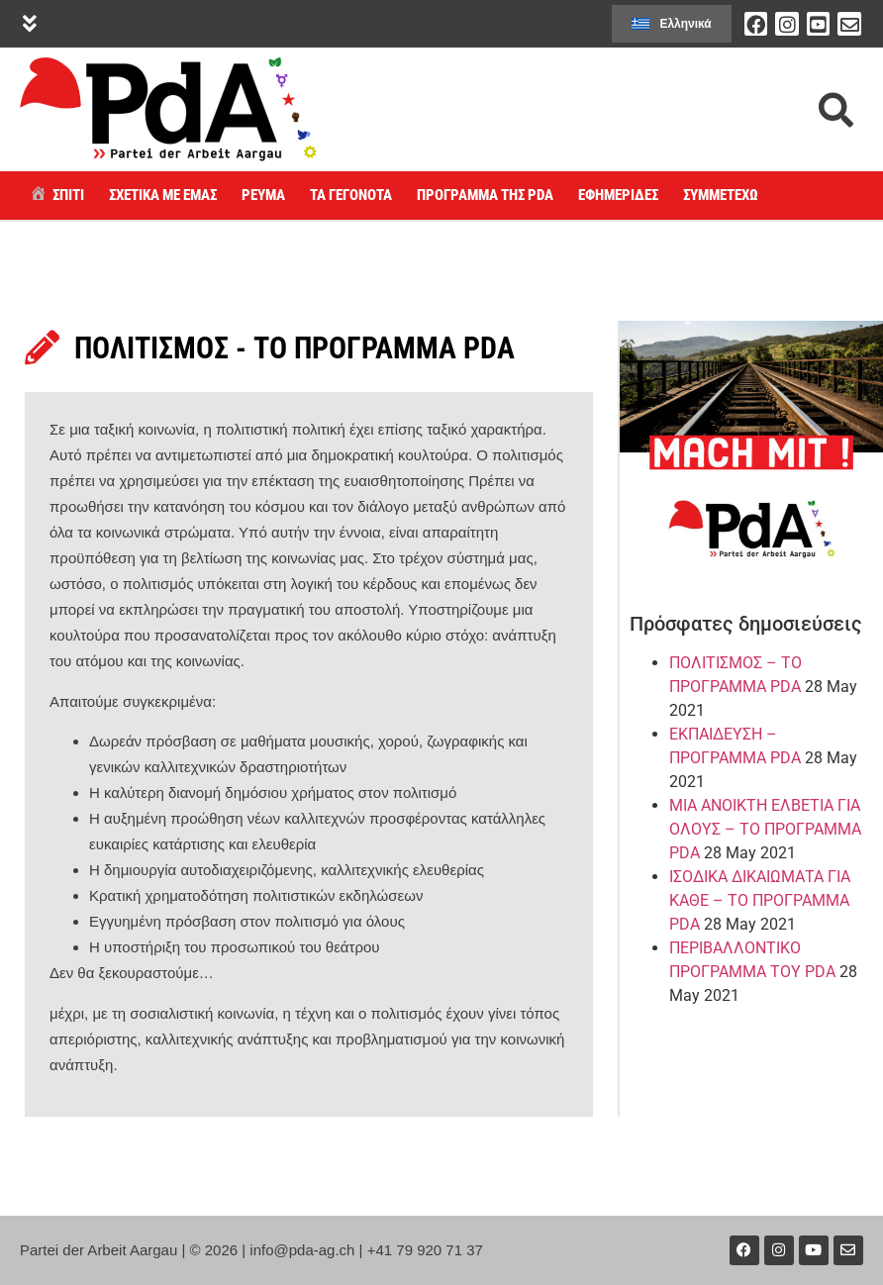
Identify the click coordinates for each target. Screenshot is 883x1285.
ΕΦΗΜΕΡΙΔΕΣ (618, 195)
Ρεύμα (263, 195)
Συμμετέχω (720, 195)
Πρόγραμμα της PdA (485, 195)
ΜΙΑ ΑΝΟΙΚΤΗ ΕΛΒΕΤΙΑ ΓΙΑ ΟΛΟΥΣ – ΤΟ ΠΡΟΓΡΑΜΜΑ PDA (765, 829)
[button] (29, 24)
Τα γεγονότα (351, 195)
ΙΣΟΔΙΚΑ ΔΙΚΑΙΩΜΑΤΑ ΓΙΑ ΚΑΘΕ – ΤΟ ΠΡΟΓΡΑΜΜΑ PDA (759, 900)
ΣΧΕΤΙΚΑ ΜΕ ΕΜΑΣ (163, 195)
